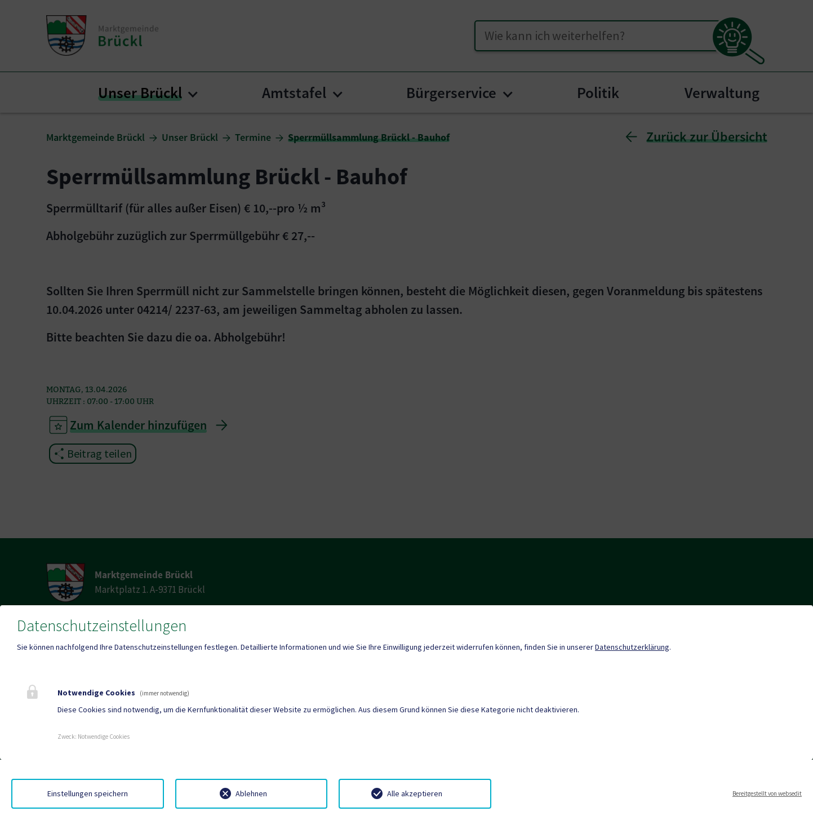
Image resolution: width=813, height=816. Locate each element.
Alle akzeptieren (414, 793)
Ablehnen (251, 793)
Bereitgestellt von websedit (767, 793)
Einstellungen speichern (87, 793)
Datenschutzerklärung (632, 647)
